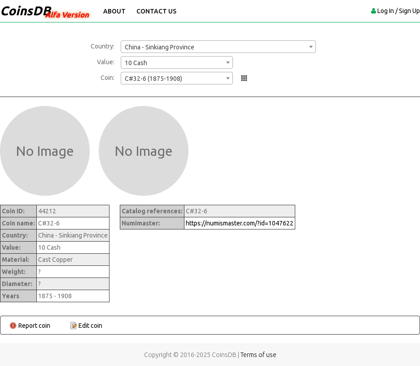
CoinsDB (25, 11)
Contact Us (156, 11)
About (114, 11)
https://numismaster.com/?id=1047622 (239, 223)
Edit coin (90, 325)
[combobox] (218, 46)
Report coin (34, 325)
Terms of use (258, 354)
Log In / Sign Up (398, 10)
